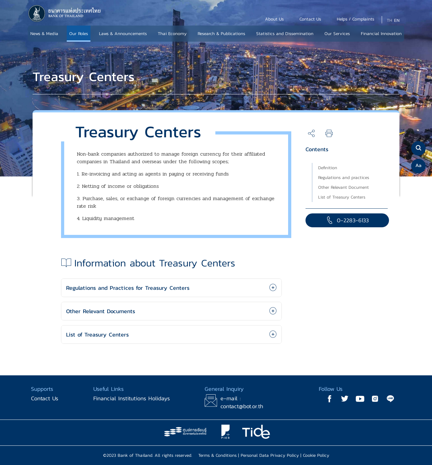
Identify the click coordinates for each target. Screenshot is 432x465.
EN (396, 20)
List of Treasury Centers (341, 197)
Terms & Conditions (217, 455)
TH (389, 20)
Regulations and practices (343, 177)
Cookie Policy (316, 455)
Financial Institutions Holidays (131, 398)
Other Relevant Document (343, 187)
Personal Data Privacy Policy (270, 455)
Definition (327, 167)
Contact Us (44, 398)
